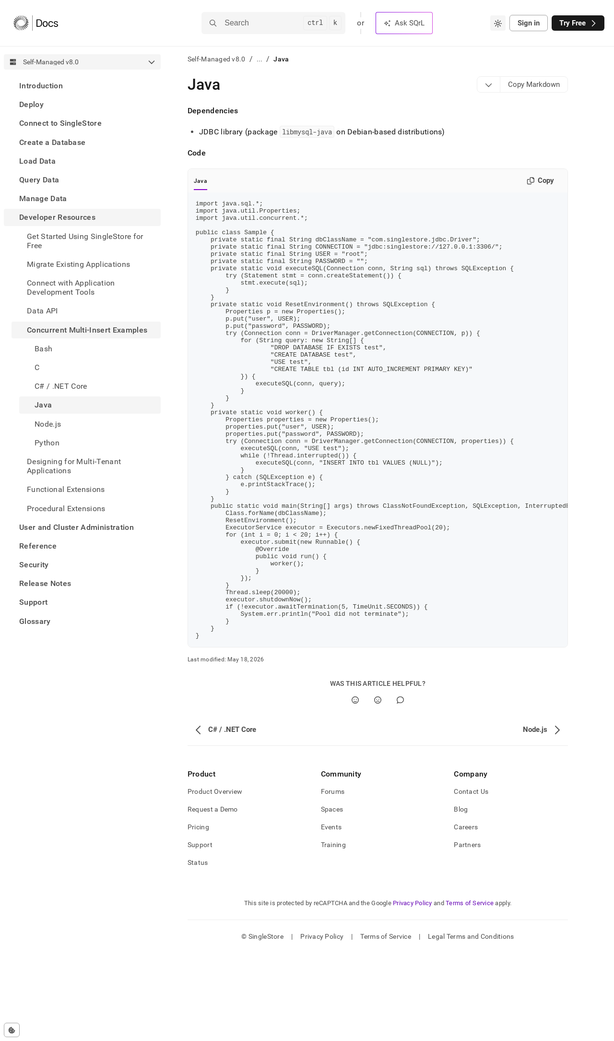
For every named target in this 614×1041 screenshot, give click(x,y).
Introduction (41, 85)
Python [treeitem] (47, 442)
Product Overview (215, 879)
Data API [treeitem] (42, 310)
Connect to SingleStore (60, 123)
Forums (333, 879)
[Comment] (400, 787)
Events (331, 915)
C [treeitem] (37, 367)
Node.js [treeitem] (48, 424)
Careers (466, 915)
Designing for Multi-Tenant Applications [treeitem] (74, 466)
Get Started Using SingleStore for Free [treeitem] (85, 241)
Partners (467, 932)
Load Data (37, 161)
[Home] (35, 23)
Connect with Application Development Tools (71, 287)
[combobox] (498, 23)
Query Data (39, 179)
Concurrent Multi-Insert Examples (87, 330)
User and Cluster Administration (76, 527)
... (260, 59)
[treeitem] (82, 85)
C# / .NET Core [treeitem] (61, 386)
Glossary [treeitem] (35, 621)
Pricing (198, 915)
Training (333, 932)
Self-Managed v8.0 (217, 59)
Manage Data (43, 198)
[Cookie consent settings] (12, 1030)
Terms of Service (470, 990)
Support (33, 602)
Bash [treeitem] (43, 348)
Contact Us (471, 879)
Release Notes (45, 583)
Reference (38, 545)
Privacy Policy (412, 990)
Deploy (31, 104)
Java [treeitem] (43, 404)
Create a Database (52, 142)
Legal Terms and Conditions (471, 1024)
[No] (377, 787)
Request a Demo (213, 897)
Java (200, 181)
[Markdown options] (488, 84)
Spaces (332, 897)
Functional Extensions (66, 489)
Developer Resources (57, 217)
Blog (461, 897)
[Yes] (355, 787)
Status (198, 950)
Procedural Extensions (66, 508)
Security (34, 564)
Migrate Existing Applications (78, 264)
